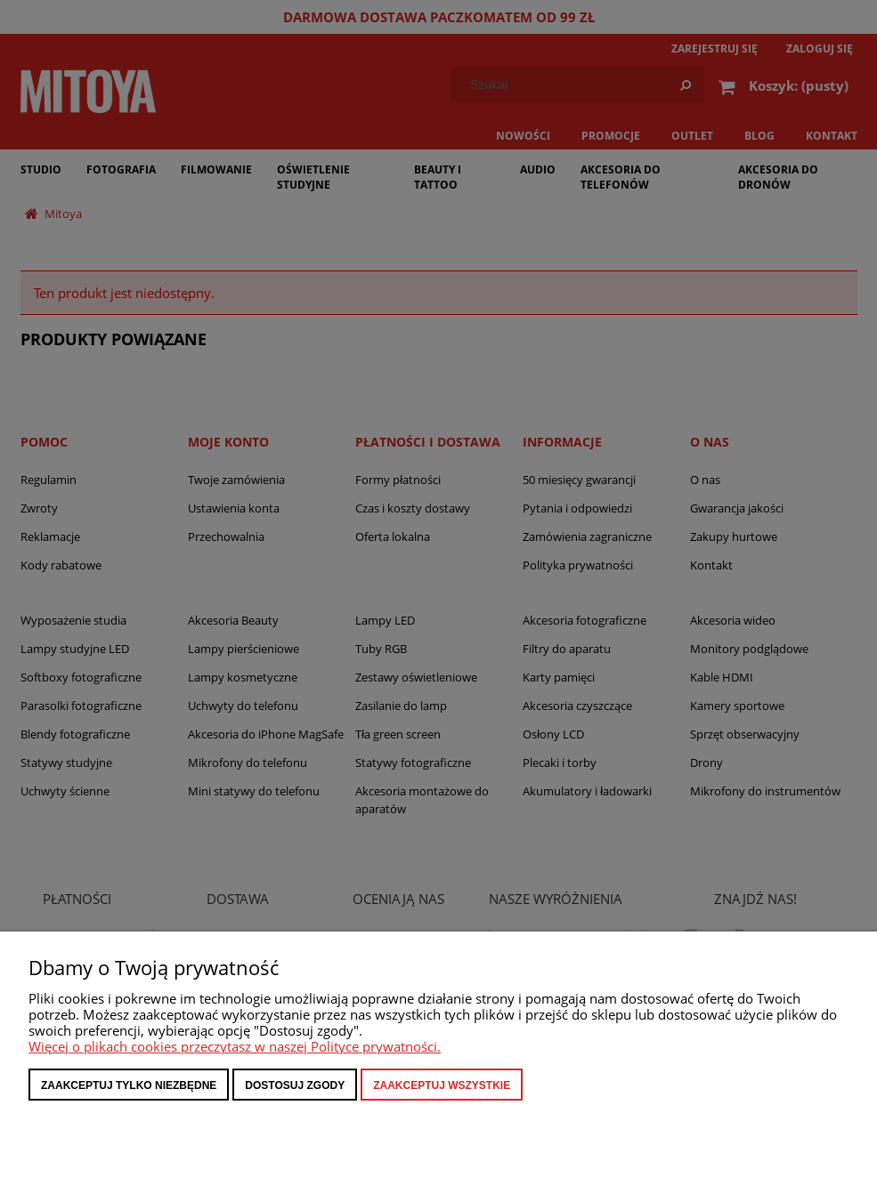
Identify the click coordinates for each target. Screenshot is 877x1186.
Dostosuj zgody (295, 1085)
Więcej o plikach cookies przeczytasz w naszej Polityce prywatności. (234, 1046)
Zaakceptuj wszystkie (441, 1085)
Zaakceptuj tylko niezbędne (128, 1085)
